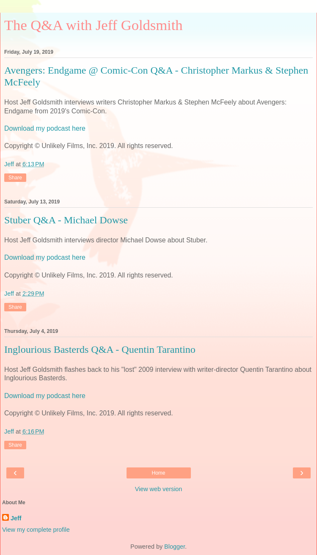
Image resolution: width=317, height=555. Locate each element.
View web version (158, 489)
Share (15, 178)
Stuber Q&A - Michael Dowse (66, 219)
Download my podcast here (44, 128)
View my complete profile (36, 529)
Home (158, 473)
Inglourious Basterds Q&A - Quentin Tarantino (100, 349)
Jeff (16, 518)
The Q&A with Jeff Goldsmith (93, 25)
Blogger (174, 546)
